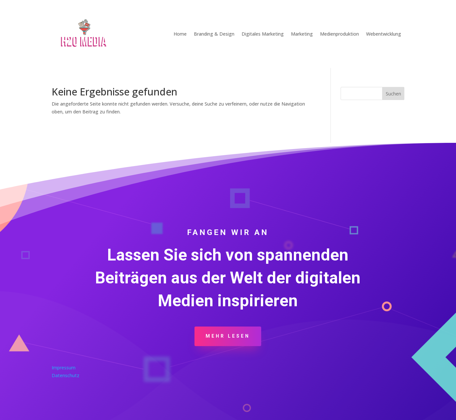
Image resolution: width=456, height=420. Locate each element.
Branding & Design (214, 34)
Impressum (64, 367)
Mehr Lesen (228, 336)
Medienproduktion (339, 34)
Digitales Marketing (263, 34)
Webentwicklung (383, 34)
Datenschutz (65, 375)
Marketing (302, 34)
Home (180, 34)
